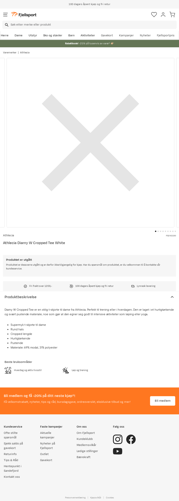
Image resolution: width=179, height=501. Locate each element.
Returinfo (10, 454)
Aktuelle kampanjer (47, 435)
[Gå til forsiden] (23, 14)
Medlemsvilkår (87, 445)
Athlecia (25, 52)
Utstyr (33, 35)
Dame (19, 35)
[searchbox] (93, 24)
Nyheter (145, 35)
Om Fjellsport (86, 433)
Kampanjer (126, 35)
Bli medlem (162, 401)
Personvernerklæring (75, 497)
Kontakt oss (12, 477)
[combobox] (89, 25)
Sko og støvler (52, 35)
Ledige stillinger (87, 451)
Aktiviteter (88, 35)
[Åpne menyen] (5, 14)
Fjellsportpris (166, 35)
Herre (5, 35)
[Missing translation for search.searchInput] (6, 25)
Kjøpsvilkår (95, 497)
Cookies (110, 497)
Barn (71, 35)
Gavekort (107, 35)
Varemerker (9, 52)
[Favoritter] (154, 15)
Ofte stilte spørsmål (11, 435)
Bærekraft (83, 457)
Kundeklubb (85, 439)
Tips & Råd (11, 460)
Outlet (44, 454)
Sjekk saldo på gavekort (13, 446)
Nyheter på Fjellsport (47, 446)
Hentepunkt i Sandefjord (12, 468)
